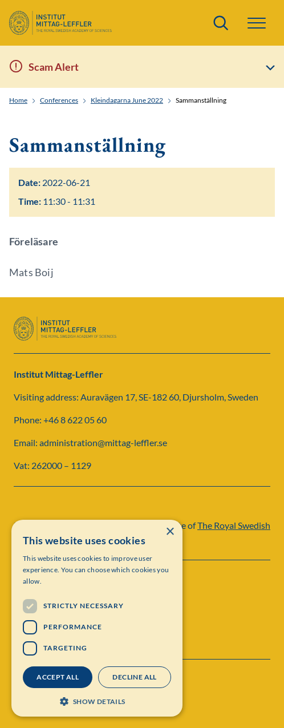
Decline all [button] (134, 677)
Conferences (59, 100)
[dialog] (96, 618)
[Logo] (60, 23)
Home (18, 100)
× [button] (169, 532)
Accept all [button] (57, 677)
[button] (257, 23)
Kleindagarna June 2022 (127, 100)
